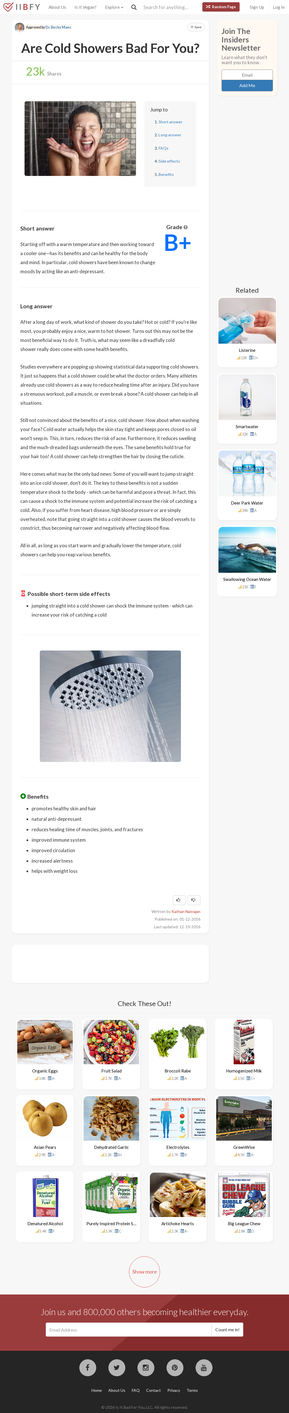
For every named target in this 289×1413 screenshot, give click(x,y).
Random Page (221, 7)
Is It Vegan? (86, 7)
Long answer (170, 134)
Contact (153, 1390)
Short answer (170, 121)
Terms (192, 1390)
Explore (114, 7)
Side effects (169, 161)
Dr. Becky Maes (58, 27)
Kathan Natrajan (186, 911)
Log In (279, 7)
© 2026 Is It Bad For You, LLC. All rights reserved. (144, 1407)
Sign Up (257, 7)
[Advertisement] (123, 963)
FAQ (136, 1390)
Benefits (166, 174)
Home (96, 1390)
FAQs (163, 148)
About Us (57, 7)
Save (196, 27)
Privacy (173, 1390)
